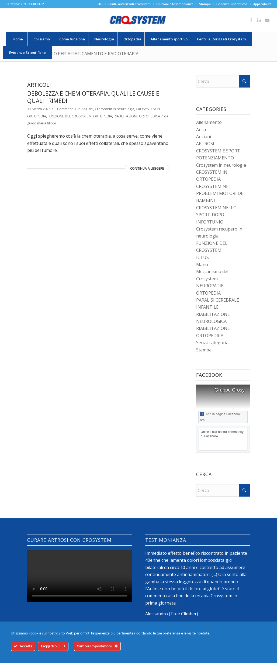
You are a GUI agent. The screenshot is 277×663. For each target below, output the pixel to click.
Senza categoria (212, 343)
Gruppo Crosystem (234, 390)
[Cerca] (259, 52)
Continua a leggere (147, 168)
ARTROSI (205, 143)
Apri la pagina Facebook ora (220, 417)
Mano (202, 264)
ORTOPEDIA (102, 116)
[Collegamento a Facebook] (251, 20)
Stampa (205, 4)
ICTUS (202, 257)
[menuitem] (100, 4)
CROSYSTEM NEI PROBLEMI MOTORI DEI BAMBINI (220, 193)
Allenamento (209, 122)
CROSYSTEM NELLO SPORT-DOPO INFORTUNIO (216, 215)
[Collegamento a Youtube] (267, 20)
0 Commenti (64, 108)
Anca (201, 129)
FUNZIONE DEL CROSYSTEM (70, 116)
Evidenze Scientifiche (232, 4)
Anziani (87, 108)
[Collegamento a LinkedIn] (259, 20)
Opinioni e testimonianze (174, 4)
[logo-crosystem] (138, 20)
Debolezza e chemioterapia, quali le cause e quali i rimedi (93, 97)
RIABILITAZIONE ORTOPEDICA (137, 116)
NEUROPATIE (209, 286)
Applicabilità (262, 4)
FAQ (100, 4)
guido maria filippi (41, 123)
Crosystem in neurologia (114, 108)
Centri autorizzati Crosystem (129, 4)
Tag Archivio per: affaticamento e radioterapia (82, 54)
